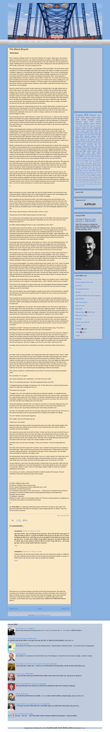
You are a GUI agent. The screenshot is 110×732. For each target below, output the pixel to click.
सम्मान (83, 153)
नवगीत (99, 175)
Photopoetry (81, 184)
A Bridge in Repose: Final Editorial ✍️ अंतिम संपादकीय (86, 220)
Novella (87, 155)
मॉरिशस (99, 165)
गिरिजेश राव (94, 175)
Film (87, 177)
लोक (77, 172)
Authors (51, 41)
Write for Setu (80, 305)
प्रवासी (89, 150)
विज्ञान (81, 156)
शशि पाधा (92, 141)
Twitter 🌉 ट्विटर (80, 332)
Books (23, 41)
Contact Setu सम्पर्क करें (82, 322)
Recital (80, 181)
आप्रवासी (98, 172)
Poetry (93, 115)
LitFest (93, 169)
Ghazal (95, 133)
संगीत (77, 184)
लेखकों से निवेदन (80, 299)
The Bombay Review (82, 289)
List (77, 126)
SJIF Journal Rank (81, 302)
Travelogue (85, 160)
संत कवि (78, 167)
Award (77, 162)
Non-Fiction (88, 163)
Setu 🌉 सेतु (54, 6)
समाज (77, 179)
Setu (30, 41)
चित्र (77, 148)
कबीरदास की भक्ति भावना (22, 694)
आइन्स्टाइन (87, 165)
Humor (99, 174)
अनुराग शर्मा (82, 126)
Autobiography (80, 155)
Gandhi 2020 (96, 151)
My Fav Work (79, 175)
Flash (94, 138)
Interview (78, 133)
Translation (97, 128)
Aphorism (81, 179)
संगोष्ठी (82, 186)
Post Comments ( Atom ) (43, 615)
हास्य (89, 169)
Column (93, 160)
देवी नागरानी (86, 141)
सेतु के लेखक (79, 309)
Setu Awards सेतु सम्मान (22, 644)
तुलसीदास (95, 177)
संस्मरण (82, 138)
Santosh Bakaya (90, 136)
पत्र (96, 146)
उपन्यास (77, 174)
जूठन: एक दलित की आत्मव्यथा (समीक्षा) (24, 714)
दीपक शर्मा (85, 129)
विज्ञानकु (78, 153)
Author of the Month (87, 139)
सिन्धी (86, 162)
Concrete (78, 158)
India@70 (84, 158)
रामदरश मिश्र (79, 170)
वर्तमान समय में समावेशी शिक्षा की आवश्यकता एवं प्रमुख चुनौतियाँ (31, 684)
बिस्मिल (99, 153)
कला (93, 158)
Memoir (98, 139)
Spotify (78, 335)
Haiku (99, 150)
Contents (79, 124)
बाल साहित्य (85, 133)
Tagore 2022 (87, 156)
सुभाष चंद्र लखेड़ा (92, 148)
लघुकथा (78, 129)
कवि (91, 128)
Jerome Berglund (87, 145)
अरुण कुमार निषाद (81, 151)
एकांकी (95, 182)
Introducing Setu (21, 654)
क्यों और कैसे (94, 165)
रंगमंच (91, 181)
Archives (79, 41)
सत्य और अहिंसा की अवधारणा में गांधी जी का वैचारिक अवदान (22, 638)
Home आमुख (13, 41)
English (79, 115)
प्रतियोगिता (78, 165)
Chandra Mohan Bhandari (84, 143)
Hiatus (43, 41)
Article (98, 122)
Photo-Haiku (85, 182)
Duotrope (78, 279)
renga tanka (87, 175)
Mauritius (78, 169)
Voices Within (95, 124)
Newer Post (13, 609)
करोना (88, 153)
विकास (94, 181)
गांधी (90, 160)
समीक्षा (99, 118)
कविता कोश (78, 319)
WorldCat (78, 285)
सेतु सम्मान (95, 167)
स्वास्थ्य (83, 172)
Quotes (87, 179)
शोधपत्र (85, 124)
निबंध (86, 138)
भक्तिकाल (98, 170)
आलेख (82, 118)
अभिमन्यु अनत (92, 172)
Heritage (93, 174)
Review (78, 122)
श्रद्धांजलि (98, 160)
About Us (69, 41)
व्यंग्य (99, 129)
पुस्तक (84, 120)
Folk (77, 181)
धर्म (80, 174)
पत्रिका (99, 182)
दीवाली (88, 181)
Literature (85, 170)
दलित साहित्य (92, 170)
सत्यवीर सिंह (98, 156)
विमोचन (83, 174)
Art (81, 129)
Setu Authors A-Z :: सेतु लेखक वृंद (25, 628)
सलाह (79, 172)
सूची (88, 131)
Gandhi (82, 163)
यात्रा (94, 155)
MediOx (78, 292)
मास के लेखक (78, 186)
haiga (90, 177)
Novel (92, 146)
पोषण (93, 153)
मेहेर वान (98, 145)
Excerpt (90, 133)
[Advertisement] (88, 79)
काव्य (99, 115)
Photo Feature (80, 131)
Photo (82, 162)
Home (40, 609)
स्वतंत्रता (88, 174)
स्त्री (90, 162)
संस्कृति (83, 165)
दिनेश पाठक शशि (96, 134)
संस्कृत (89, 151)
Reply (16, 545)
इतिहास (89, 158)
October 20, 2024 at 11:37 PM (31, 531)
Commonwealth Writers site (84, 282)
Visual (87, 172)
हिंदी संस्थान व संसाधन (81, 315)
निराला (90, 167)
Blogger (83, 728)
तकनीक (84, 181)
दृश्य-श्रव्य (98, 169)
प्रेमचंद (92, 156)
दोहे (82, 169)
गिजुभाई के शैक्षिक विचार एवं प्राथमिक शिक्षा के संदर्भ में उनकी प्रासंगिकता (33, 704)
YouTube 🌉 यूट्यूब (81, 329)
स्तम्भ (91, 122)
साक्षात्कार (78, 141)
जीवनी (80, 148)
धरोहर (77, 136)
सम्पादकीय (95, 129)
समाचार (90, 138)
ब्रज (100, 179)
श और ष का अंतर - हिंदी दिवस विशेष (24, 674)
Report (94, 163)
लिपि (100, 177)
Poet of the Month (89, 184)
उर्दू (91, 155)
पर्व (100, 167)
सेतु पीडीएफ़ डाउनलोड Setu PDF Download (88, 295)
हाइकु (84, 177)
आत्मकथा (84, 148)
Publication (84, 167)
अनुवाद (90, 129)
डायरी (96, 179)
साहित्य (94, 150)
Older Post (65, 609)
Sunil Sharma (90, 126)
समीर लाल (98, 141)
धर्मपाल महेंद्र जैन (95, 131)
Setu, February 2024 (63, 515)
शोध (100, 133)
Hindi (77, 118)
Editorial (91, 120)
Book (99, 120)
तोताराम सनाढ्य (97, 184)
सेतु (36, 41)
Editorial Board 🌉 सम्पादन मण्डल (85, 312)
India (85, 122)
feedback (91, 182)
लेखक (77, 120)
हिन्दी (86, 115)
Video (99, 163)
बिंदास (81, 136)
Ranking (92, 179)
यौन (76, 177)
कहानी (87, 118)
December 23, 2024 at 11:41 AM (32, 551)
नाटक (85, 169)
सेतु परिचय (78, 325)
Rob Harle (87, 134)
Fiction (93, 118)
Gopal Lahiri (79, 134)
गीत (82, 141)
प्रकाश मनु (85, 128)
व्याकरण (80, 177)
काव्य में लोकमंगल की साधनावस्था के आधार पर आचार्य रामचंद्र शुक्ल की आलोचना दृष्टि (36, 664)
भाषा (99, 146)
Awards (60, 41)
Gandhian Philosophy (83, 146)
